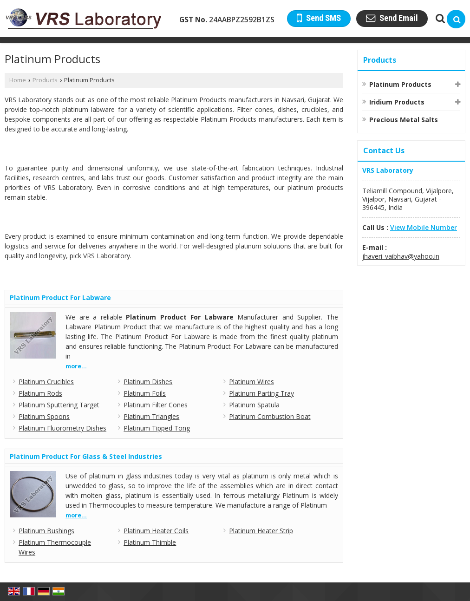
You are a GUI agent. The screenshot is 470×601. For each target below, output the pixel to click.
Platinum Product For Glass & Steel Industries (86, 456)
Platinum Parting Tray (261, 393)
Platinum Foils (145, 393)
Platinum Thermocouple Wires (55, 547)
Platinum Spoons (44, 416)
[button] (423, 227)
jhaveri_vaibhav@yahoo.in (400, 256)
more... (76, 366)
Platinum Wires (251, 381)
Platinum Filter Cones (156, 404)
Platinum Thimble (150, 542)
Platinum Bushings (46, 530)
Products (45, 80)
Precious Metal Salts (403, 119)
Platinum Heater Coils (156, 530)
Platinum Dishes (148, 381)
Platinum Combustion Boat (270, 416)
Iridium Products (396, 102)
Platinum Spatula (254, 404)
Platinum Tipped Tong (157, 428)
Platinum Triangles (151, 416)
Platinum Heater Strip (261, 530)
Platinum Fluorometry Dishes (62, 428)
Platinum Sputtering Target (59, 404)
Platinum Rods (40, 393)
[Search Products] (439, 18)
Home (17, 80)
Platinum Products (400, 84)
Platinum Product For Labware (60, 297)
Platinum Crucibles (46, 381)
